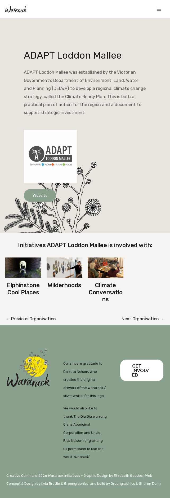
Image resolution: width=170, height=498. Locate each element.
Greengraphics (76, 484)
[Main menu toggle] (159, 9)
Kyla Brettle (50, 484)
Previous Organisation (31, 318)
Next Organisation (143, 318)
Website (40, 195)
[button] (142, 370)
